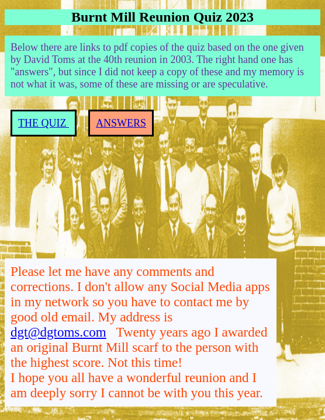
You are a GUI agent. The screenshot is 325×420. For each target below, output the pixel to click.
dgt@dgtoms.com (58, 332)
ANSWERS (121, 123)
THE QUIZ (43, 123)
